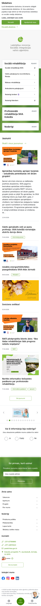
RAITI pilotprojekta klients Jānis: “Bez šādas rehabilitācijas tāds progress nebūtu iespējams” (20, 341)
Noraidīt (11, 22)
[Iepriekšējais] (3, 412)
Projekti (5, 504)
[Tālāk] (37, 412)
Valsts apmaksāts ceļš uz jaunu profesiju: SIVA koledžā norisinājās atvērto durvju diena (18, 229)
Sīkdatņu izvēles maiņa (11, 530)
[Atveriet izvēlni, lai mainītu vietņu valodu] (9, 602)
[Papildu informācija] (12, 558)
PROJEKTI (15, 275)
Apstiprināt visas (30, 22)
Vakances (6, 497)
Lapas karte (7, 526)
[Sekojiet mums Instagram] (8, 578)
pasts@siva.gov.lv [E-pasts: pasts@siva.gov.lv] (10, 548)
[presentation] (18, 448)
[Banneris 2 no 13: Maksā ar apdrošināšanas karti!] (20, 413)
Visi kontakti (12, 565)
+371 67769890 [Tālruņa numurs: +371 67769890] (10, 542)
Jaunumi (32, 389)
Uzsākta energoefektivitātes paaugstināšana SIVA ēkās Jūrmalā (18, 268)
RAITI (14, 349)
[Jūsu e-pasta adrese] (21, 474)
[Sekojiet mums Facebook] (3, 578)
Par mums (6, 507)
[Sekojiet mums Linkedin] (17, 578)
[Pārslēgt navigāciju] (20, 601)
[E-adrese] (6, 558)
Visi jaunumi (20, 398)
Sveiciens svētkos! (11, 304)
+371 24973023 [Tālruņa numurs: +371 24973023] (10, 545)
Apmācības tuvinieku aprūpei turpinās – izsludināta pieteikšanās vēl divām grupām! (20, 174)
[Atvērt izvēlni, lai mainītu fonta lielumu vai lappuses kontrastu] (32, 602)
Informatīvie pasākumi (19, 389)
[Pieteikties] (21, 481)
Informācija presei (18, 237)
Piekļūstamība (8, 523)
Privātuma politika (9, 519)
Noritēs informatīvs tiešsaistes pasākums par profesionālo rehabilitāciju (17, 381)
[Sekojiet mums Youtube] (12, 578)
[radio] (7, 438)
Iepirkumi (6, 501)
